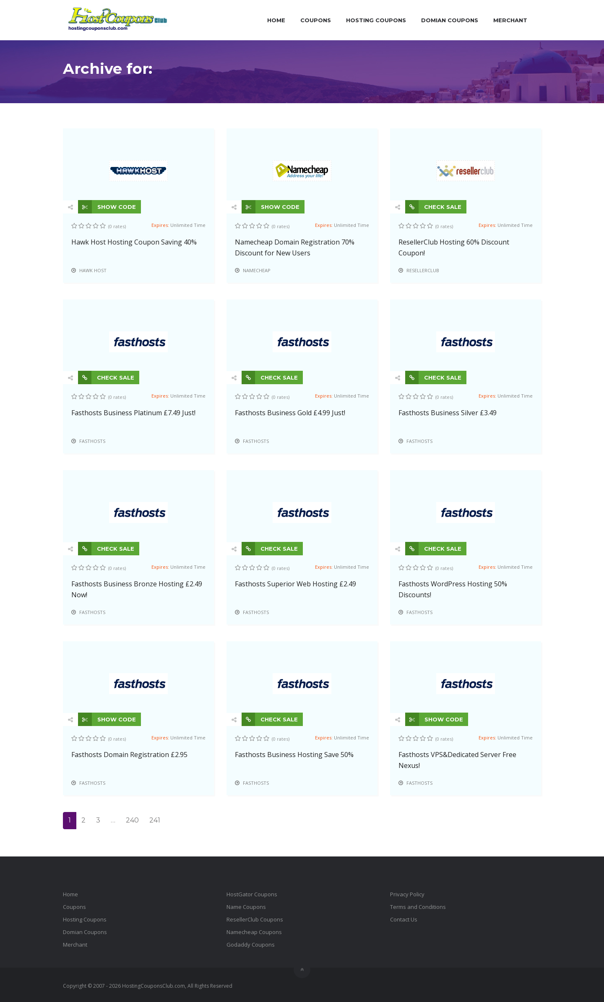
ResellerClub (422, 270)
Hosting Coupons (376, 20)
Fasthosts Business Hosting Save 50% (294, 754)
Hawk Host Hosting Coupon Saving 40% (134, 242)
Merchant (510, 20)
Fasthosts (92, 441)
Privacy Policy (407, 894)
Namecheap (257, 270)
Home (276, 20)
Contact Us (403, 919)
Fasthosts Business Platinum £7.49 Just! (133, 412)
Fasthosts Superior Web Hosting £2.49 (295, 583)
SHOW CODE (107, 206)
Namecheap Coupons (254, 932)
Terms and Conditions (418, 907)
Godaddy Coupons (250, 944)
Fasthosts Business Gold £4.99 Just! (290, 412)
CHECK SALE (433, 206)
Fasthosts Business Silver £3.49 (447, 412)
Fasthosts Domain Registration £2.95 (129, 754)
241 (154, 820)
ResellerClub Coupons (254, 919)
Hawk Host (93, 270)
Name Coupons (246, 907)
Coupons (315, 20)
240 (132, 820)
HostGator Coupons (251, 894)
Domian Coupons (449, 20)
